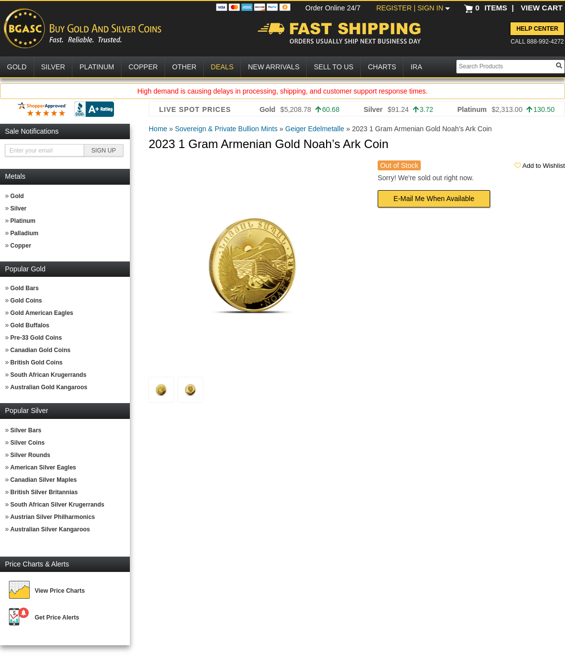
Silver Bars (26, 430)
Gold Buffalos (30, 325)
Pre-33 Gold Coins (36, 337)
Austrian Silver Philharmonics (52, 517)
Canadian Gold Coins (40, 350)
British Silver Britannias (44, 492)
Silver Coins (27, 442)
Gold (17, 196)
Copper (20, 245)
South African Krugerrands (48, 374)
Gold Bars (24, 288)
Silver (18, 208)
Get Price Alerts (57, 617)
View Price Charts (60, 590)
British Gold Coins (36, 362)
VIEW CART (542, 7)
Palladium (24, 233)
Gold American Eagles (41, 312)
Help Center (537, 28)
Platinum (23, 220)
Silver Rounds (30, 455)
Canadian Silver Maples (43, 479)
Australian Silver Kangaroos (50, 529)
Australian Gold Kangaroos (48, 387)
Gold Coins (26, 300)
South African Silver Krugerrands (57, 504)
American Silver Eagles (43, 467)
